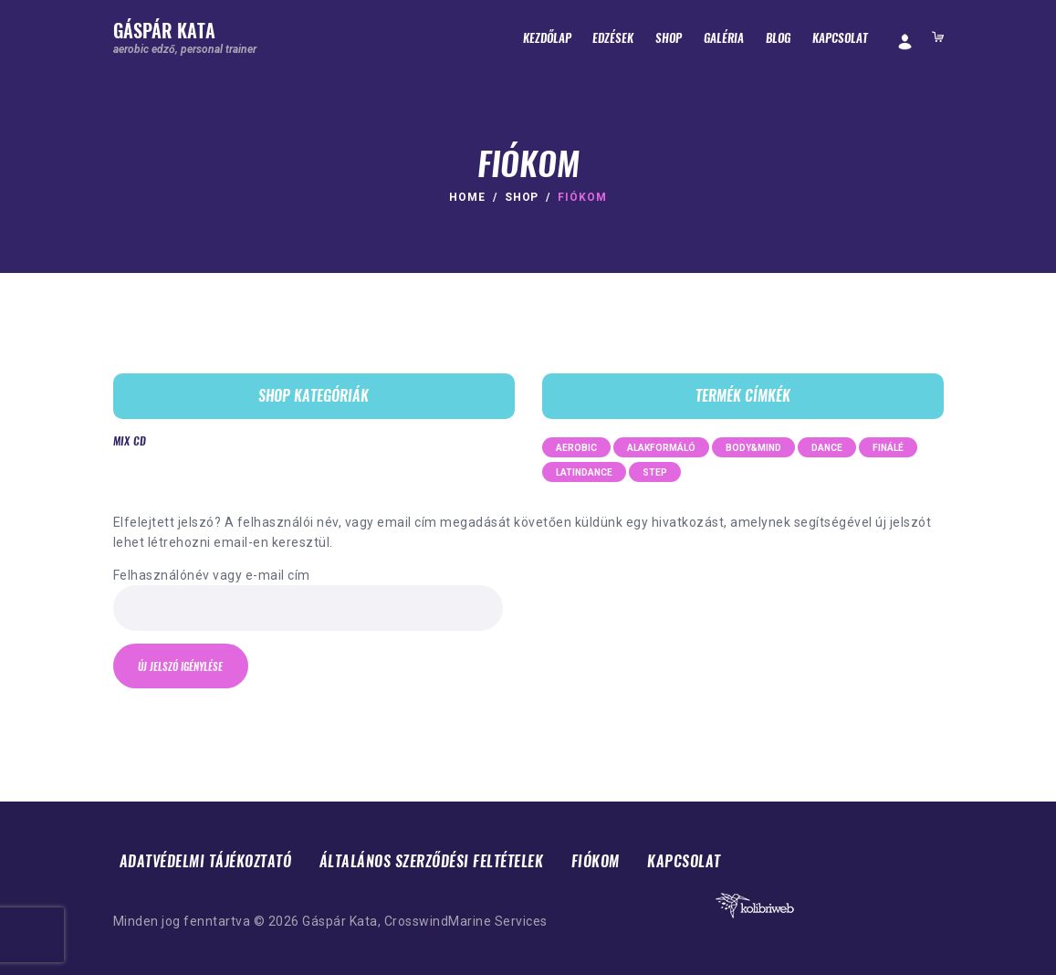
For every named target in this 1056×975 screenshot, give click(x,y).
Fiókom (595, 861)
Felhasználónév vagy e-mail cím (211, 575)
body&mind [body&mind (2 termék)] (753, 448)
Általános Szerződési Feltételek (431, 861)
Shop (522, 197)
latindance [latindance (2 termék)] (584, 472)
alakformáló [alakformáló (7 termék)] (661, 448)
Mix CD (130, 440)
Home (467, 197)
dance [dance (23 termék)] (826, 448)
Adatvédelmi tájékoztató (206, 861)
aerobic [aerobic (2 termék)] (576, 448)
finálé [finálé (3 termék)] (888, 448)
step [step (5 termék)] (655, 472)
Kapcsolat (684, 861)
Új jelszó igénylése (181, 667)
